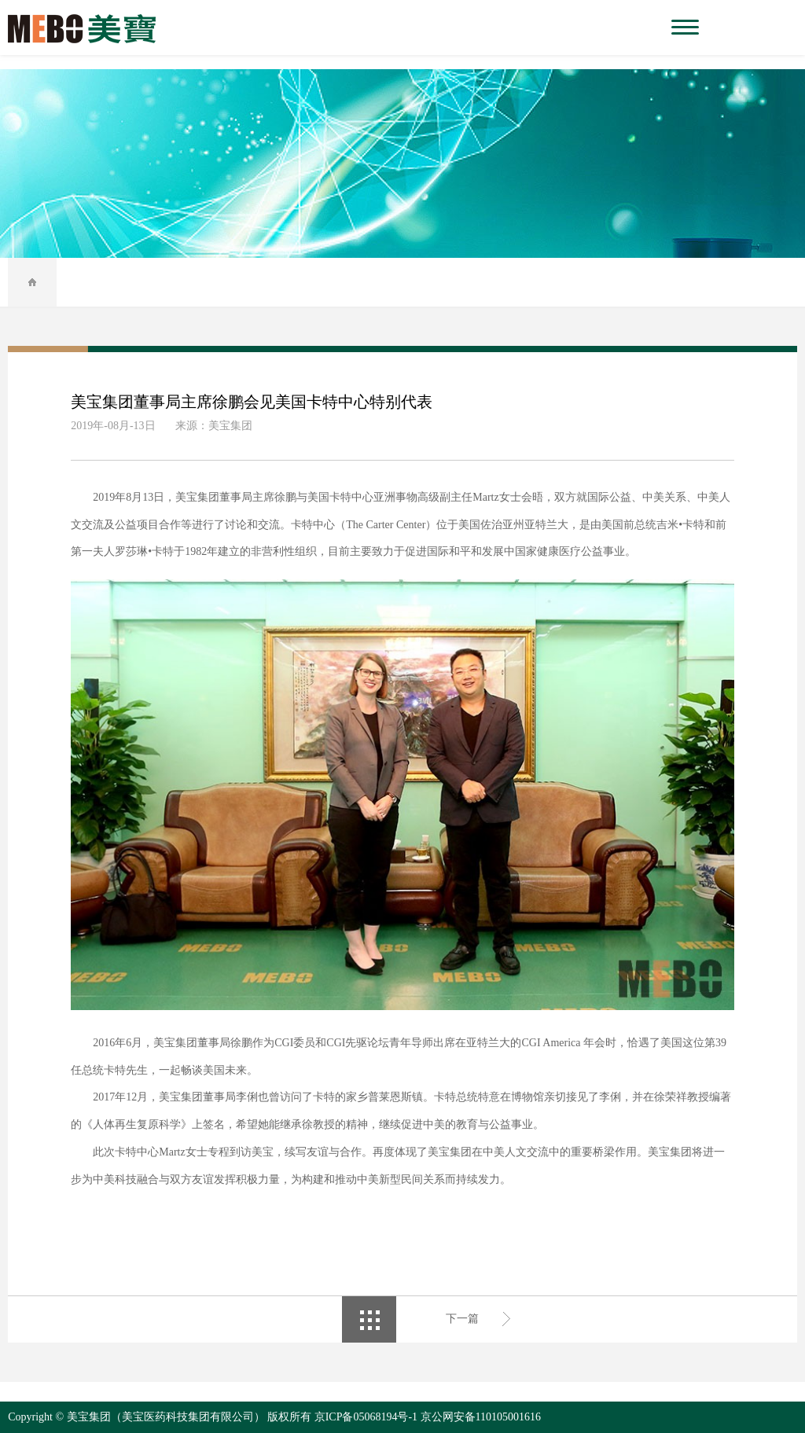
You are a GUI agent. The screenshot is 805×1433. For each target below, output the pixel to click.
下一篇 (462, 1319)
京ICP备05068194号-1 (365, 1417)
